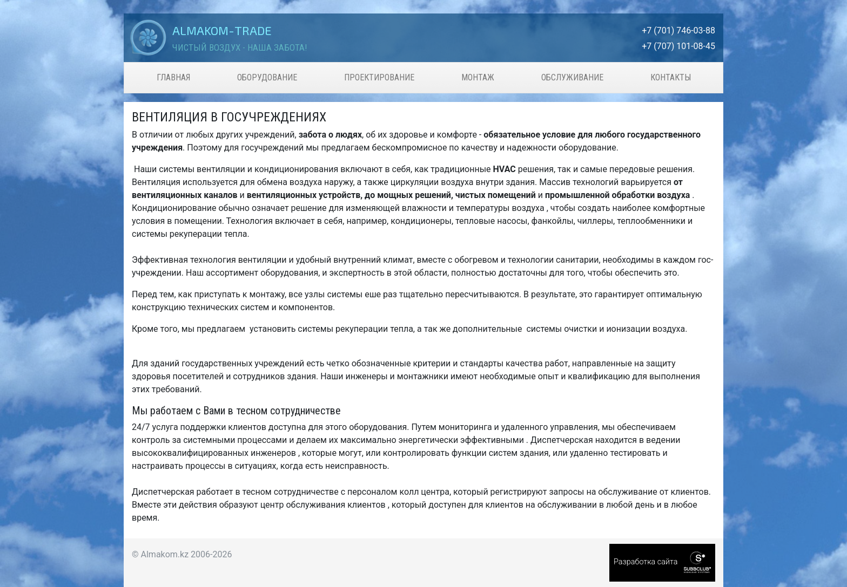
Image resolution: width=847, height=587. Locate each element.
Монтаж (477, 77)
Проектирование (379, 77)
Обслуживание (572, 77)
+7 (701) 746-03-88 (678, 30)
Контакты (670, 77)
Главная (173, 77)
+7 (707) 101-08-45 (678, 46)
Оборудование (267, 77)
